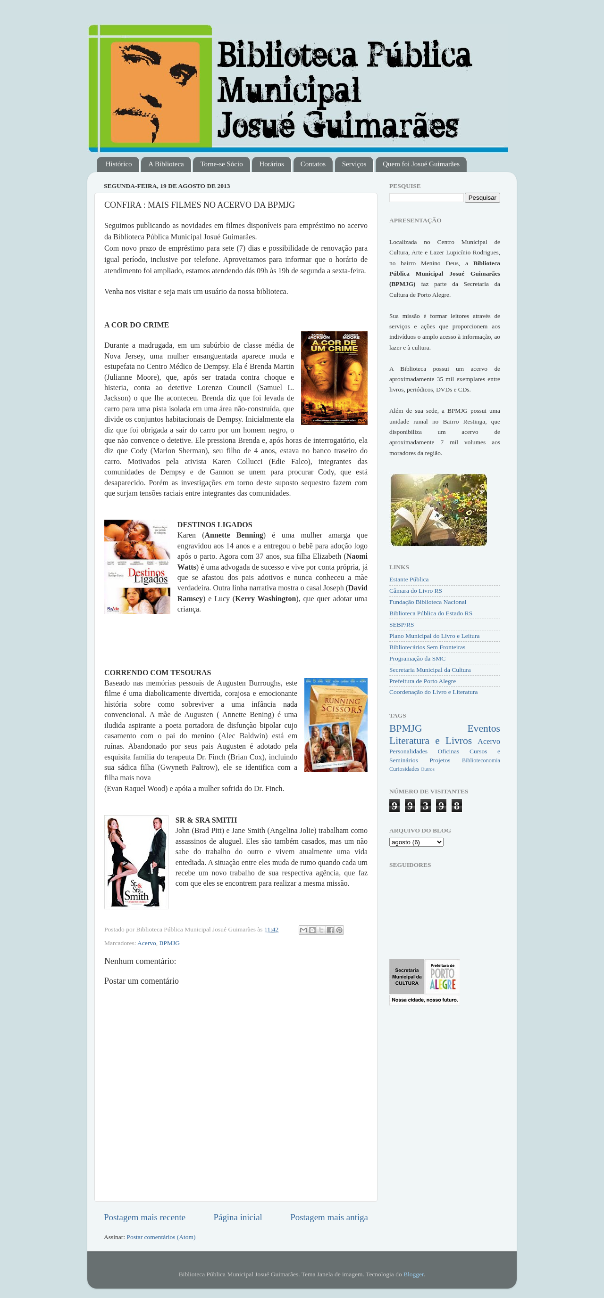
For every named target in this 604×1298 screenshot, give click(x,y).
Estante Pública (409, 579)
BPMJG (169, 943)
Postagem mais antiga (329, 1217)
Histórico (119, 164)
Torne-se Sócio (221, 164)
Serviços (354, 164)
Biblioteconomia (481, 760)
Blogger (413, 1274)
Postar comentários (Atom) (160, 1237)
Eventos (483, 728)
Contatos (313, 164)
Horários (271, 164)
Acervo (146, 943)
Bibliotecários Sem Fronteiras (427, 647)
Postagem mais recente (144, 1217)
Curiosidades (404, 769)
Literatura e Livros (430, 740)
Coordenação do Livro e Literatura (433, 691)
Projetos (439, 760)
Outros (427, 769)
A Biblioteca (166, 164)
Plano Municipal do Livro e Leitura (434, 635)
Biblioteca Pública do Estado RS (430, 613)
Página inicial (238, 1217)
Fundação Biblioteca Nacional (427, 601)
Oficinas (449, 751)
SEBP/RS (401, 624)
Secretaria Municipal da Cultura (430, 669)
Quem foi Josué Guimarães (421, 164)
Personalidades (408, 751)
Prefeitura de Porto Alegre (422, 681)
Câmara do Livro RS (415, 590)
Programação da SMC (417, 658)
